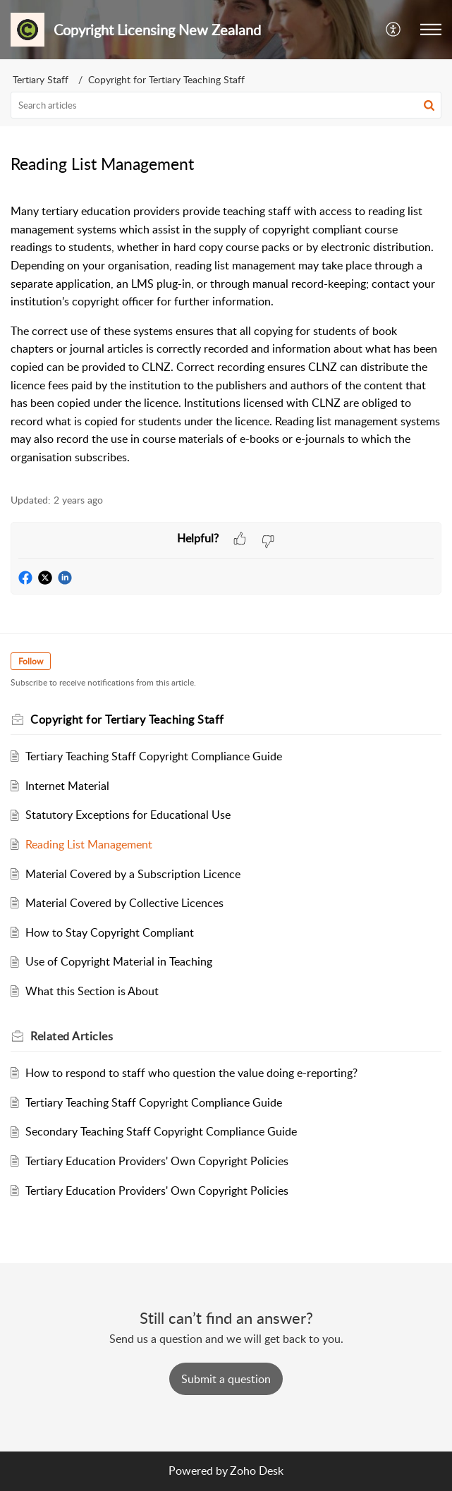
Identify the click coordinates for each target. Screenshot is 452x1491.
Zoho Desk (256, 1470)
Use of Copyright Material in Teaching (118, 961)
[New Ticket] (226, 1379)
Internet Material (67, 785)
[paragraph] (226, 334)
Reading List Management (88, 844)
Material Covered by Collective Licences (124, 903)
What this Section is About (92, 991)
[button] (394, 29)
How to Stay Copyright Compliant (109, 932)
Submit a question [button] (226, 1379)
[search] (226, 105)
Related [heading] (71, 1036)
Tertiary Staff (40, 79)
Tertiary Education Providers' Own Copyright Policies (156, 1161)
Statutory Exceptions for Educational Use (128, 814)
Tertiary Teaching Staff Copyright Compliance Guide (153, 756)
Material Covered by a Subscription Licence (132, 874)
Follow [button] (30, 661)
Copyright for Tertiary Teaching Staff (166, 79)
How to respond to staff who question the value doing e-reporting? (191, 1073)
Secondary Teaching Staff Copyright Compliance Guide (161, 1131)
